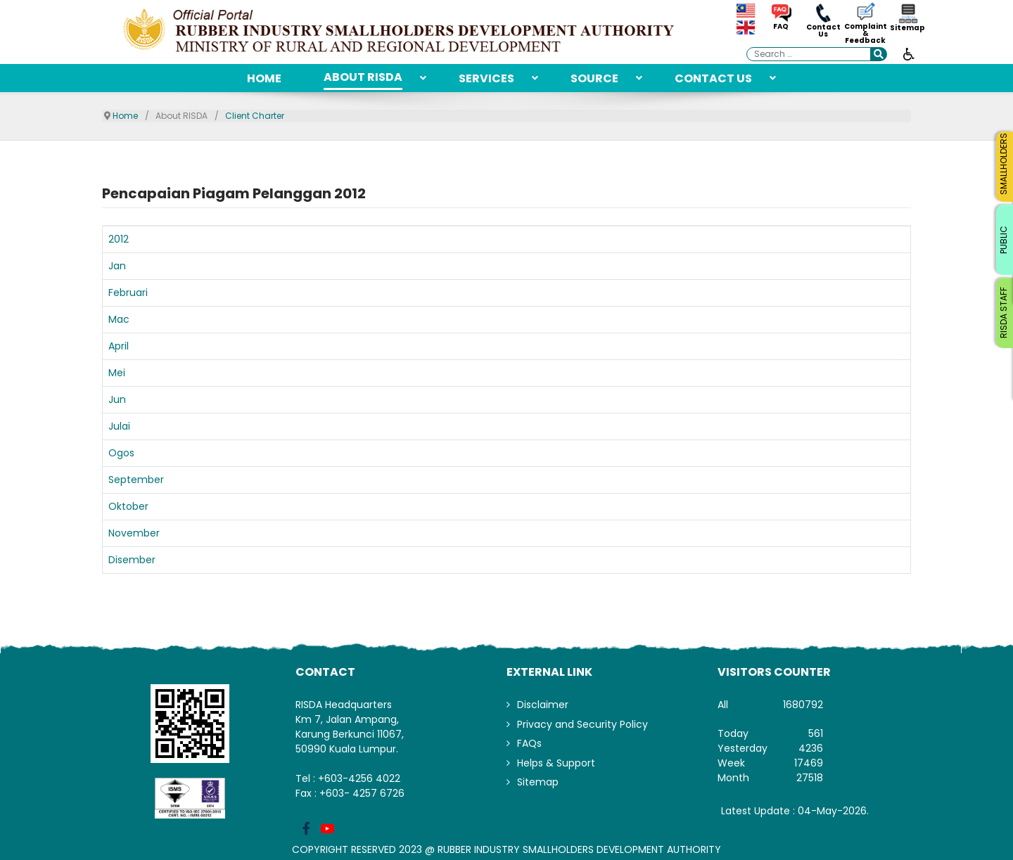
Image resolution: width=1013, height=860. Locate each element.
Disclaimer (542, 705)
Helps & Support (556, 763)
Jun (117, 399)
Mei (116, 373)
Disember (131, 560)
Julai (119, 426)
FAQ (781, 26)
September (136, 480)
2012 (118, 239)
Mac (118, 319)
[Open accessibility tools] (909, 53)
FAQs (529, 743)
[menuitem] (264, 78)
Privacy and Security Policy (582, 724)
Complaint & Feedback (865, 33)
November (134, 533)
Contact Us (823, 31)
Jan (117, 266)
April (118, 346)
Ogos (121, 453)
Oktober (128, 506)
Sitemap (907, 28)
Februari (128, 292)
